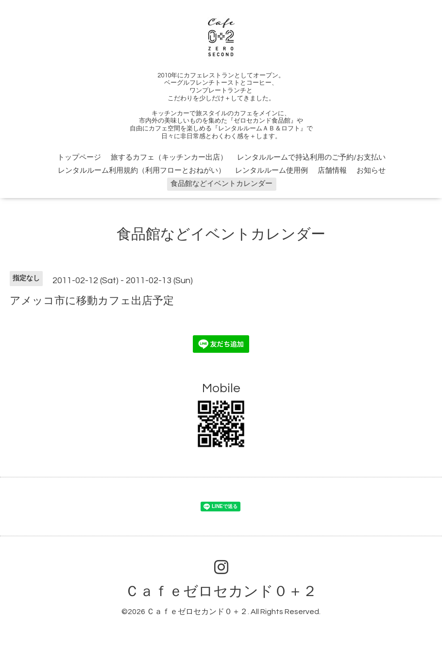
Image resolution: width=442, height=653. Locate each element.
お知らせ (371, 170)
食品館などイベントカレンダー (221, 183)
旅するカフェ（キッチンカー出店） (169, 157)
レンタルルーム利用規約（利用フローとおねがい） (141, 170)
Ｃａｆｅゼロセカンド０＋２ (221, 591)
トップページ (79, 157)
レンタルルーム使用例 (271, 170)
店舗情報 (332, 170)
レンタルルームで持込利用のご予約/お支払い (311, 157)
